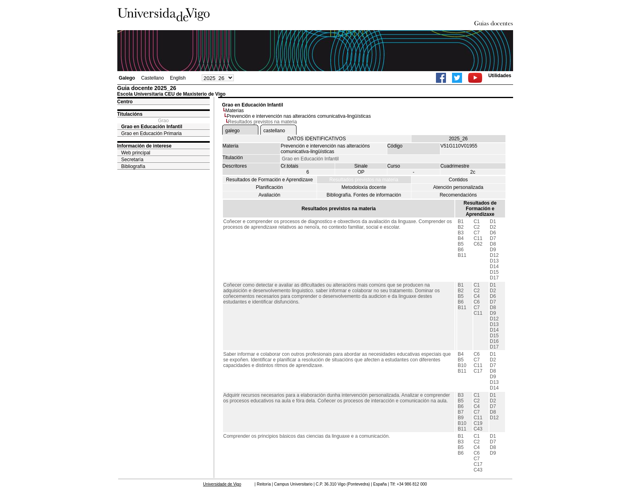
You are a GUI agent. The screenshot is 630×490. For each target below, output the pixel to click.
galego (232, 130)
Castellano (152, 78)
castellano (274, 130)
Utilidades (499, 75)
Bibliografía (133, 166)
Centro (125, 102)
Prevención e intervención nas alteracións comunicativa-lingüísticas (299, 116)
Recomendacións (458, 195)
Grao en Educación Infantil (151, 126)
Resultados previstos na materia (363, 179)
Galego (127, 78)
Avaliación (269, 195)
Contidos (458, 179)
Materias (234, 110)
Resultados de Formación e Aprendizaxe (269, 179)
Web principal (135, 153)
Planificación (269, 187)
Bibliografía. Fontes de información (364, 195)
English (178, 78)
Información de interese (144, 146)
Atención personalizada (458, 187)
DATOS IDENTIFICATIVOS (316, 138)
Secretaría (132, 159)
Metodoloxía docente (364, 187)
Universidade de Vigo (222, 484)
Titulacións (130, 114)
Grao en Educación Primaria (151, 133)
